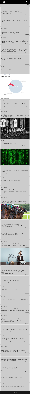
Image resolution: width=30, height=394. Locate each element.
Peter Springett (3, 296)
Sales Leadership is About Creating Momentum (10, 30)
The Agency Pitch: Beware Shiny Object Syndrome (11, 308)
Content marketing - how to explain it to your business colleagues (14, 299)
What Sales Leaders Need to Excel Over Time (10, 348)
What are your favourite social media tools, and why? (12, 224)
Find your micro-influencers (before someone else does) (12, 270)
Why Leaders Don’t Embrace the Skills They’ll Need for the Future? (14, 49)
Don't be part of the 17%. (6, 69)
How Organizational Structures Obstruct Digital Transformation (14, 114)
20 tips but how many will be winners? (8, 199)
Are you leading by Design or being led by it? (10, 11)
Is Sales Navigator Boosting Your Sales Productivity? (11, 377)
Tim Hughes (2, 17)
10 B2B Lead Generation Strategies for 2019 (10, 367)
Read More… (27, 14)
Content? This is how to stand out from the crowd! (11, 358)
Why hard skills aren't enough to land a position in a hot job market (15, 329)
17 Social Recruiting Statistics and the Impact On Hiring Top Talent (14, 40)
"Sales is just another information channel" (10, 243)
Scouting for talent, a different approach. (9, 143)
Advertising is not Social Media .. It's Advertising (10, 180)
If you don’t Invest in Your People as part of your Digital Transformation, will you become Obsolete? (12, 234)
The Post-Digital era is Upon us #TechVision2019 (11, 289)
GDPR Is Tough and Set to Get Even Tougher (10, 189)
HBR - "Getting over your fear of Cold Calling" (10, 280)
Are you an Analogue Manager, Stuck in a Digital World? (12, 386)
